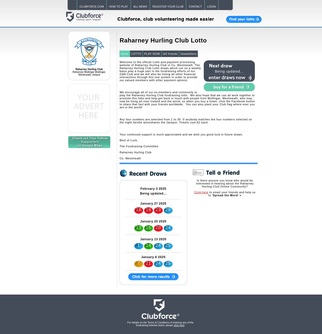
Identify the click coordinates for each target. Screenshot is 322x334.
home (125, 53)
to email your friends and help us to (225, 194)
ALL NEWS (140, 6)
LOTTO (136, 53)
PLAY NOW (152, 53)
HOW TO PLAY (118, 6)
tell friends (170, 53)
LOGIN (211, 6)
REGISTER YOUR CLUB (167, 6)
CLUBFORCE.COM (91, 6)
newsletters (188, 53)
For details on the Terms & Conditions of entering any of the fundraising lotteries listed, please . (160, 324)
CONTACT (195, 6)
